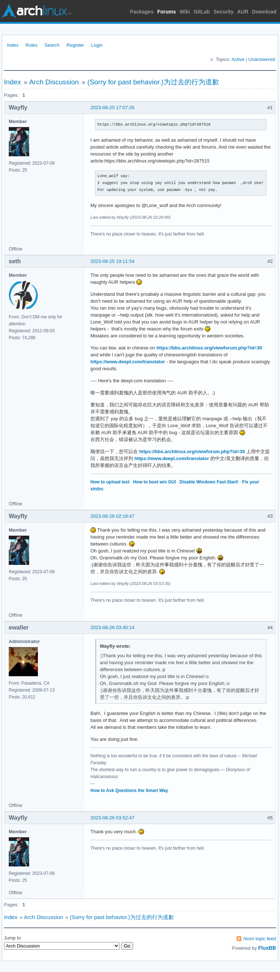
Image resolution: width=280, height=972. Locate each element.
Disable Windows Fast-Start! (208, 482)
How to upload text (109, 482)
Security (224, 12)
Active (238, 59)
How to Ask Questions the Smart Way (129, 790)
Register (75, 45)
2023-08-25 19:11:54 (112, 261)
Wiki (185, 12)
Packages (142, 12)
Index (13, 45)
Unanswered (261, 59)
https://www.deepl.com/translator (127, 361)
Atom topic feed (259, 938)
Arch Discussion (54, 82)
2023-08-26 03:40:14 (112, 627)
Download (264, 12)
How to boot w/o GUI (154, 482)
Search (51, 45)
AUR (242, 12)
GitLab (202, 12)
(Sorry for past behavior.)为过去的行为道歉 (153, 82)
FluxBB (267, 948)
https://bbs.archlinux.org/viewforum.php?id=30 (209, 348)
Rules (32, 45)
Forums (166, 12)
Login (97, 45)
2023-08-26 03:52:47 (112, 817)
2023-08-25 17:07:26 (112, 107)
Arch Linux (36, 11)
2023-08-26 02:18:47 (112, 516)
